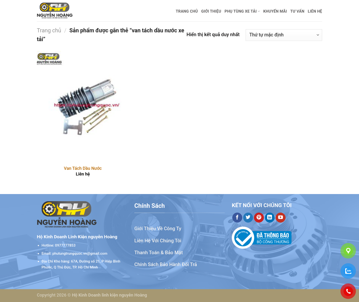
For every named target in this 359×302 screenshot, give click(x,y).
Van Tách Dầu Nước (83, 168)
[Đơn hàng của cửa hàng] (284, 35)
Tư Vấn (297, 11)
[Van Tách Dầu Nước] (83, 106)
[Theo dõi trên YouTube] (281, 218)
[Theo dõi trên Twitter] (248, 218)
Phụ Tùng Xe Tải (242, 11)
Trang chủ (187, 11)
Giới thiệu (211, 11)
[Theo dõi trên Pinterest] (259, 218)
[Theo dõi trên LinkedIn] (270, 218)
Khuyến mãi (275, 11)
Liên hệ (315, 11)
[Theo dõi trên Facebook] (237, 218)
